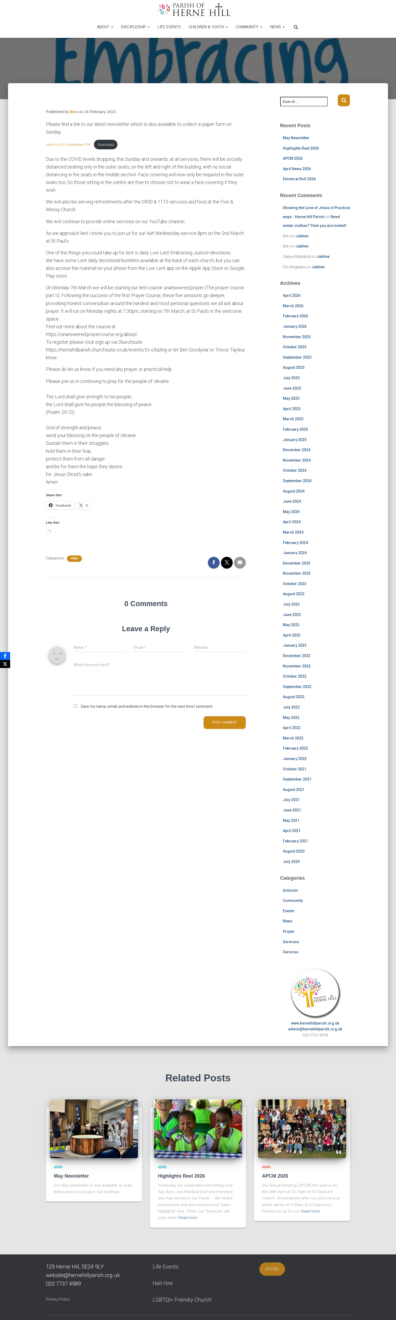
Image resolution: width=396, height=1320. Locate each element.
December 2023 (296, 563)
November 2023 (297, 573)
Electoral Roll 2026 (299, 179)
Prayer (289, 931)
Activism (290, 890)
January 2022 (295, 759)
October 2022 (294, 676)
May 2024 (291, 512)
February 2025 (295, 429)
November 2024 (297, 460)
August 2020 (293, 851)
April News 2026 (297, 169)
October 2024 (294, 470)
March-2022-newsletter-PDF (69, 145)
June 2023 (292, 615)
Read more (189, 1217)
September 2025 (297, 357)
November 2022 (297, 666)
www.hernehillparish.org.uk (315, 1023)
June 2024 (292, 501)
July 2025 (291, 378)
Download (108, 145)
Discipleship (135, 27)
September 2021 (297, 779)
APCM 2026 (293, 158)
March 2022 (293, 738)
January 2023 (295, 645)
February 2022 (295, 748)
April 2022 (291, 728)
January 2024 (295, 553)
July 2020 (291, 861)
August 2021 (293, 789)
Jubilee (301, 236)
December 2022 (296, 656)
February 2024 (295, 543)
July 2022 (291, 707)
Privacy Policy (58, 1299)
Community (249, 27)
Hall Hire (163, 1283)
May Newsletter (296, 138)
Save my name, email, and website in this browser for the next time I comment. (147, 707)
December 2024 (296, 450)
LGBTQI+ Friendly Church (182, 1300)
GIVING (272, 1268)
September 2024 (297, 481)
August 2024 (293, 491)
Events (288, 911)
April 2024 (291, 522)
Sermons (291, 942)
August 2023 (293, 594)
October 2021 (294, 769)
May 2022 (291, 717)
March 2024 (293, 532)
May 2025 (291, 398)
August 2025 (293, 367)
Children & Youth (208, 27)
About (105, 27)
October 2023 (294, 584)
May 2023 (291, 625)
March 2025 (293, 419)
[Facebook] (5, 656)
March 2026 (293, 306)
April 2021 (291, 831)
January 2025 (295, 440)
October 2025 (294, 347)
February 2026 (295, 316)
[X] (5, 664)
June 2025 (292, 388)
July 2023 (291, 604)
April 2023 (291, 635)
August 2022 (293, 697)
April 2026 (291, 295)
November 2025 (297, 337)
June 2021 (292, 810)
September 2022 (297, 687)
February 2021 (295, 841)
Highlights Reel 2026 (301, 148)
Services (290, 952)
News (277, 27)
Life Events (169, 27)
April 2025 (291, 409)
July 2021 (291, 800)
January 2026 (295, 326)
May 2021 (291, 820)
